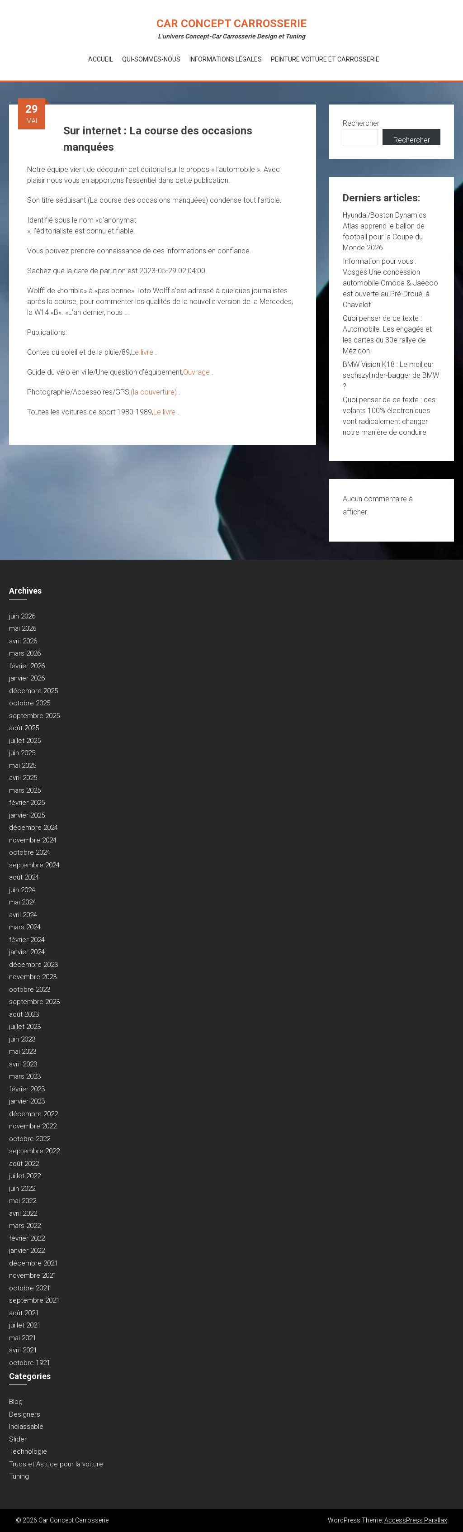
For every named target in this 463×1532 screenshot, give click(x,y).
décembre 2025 (33, 691)
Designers (24, 1414)
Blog (16, 1402)
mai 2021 (22, 1338)
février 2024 (27, 940)
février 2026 (27, 666)
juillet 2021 (25, 1325)
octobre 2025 (29, 703)
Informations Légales (225, 59)
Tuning (19, 1476)
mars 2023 (25, 1076)
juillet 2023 (25, 1027)
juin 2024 (22, 890)
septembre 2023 (34, 1002)
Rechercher (361, 123)
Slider (18, 1439)
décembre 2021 (33, 1263)
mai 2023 (22, 1051)
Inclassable (26, 1427)
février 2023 (27, 1089)
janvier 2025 (27, 815)
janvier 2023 (27, 1101)
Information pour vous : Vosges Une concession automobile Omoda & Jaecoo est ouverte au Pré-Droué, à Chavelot (390, 283)
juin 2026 (22, 616)
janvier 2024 (27, 952)
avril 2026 (23, 641)
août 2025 (24, 728)
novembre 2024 (33, 840)
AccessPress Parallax (415, 1520)
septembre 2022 (34, 1151)
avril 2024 (23, 915)
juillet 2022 (25, 1176)
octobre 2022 (29, 1139)
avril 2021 (23, 1350)
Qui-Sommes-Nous (151, 59)
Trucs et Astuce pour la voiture (56, 1464)
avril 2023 (23, 1064)
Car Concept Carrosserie (231, 23)
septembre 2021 (34, 1300)
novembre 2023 (33, 977)
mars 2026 (25, 653)
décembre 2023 (33, 965)
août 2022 (24, 1164)
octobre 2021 (29, 1288)
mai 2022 (22, 1201)
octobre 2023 (29, 989)
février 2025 (27, 803)
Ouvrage (197, 372)
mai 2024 (22, 902)
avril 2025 (23, 778)
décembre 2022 (33, 1114)
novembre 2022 (33, 1126)
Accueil (100, 59)
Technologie (28, 1451)
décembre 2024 (33, 827)
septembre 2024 (34, 865)
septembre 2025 (34, 716)
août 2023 (24, 1014)
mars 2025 (25, 790)
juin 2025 (22, 753)
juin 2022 (22, 1189)
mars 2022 (25, 1226)
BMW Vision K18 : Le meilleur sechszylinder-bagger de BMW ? (391, 375)
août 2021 (24, 1313)
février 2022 (27, 1238)
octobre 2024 (29, 852)
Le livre (143, 352)
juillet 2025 (25, 741)
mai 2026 (22, 628)
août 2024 (24, 877)
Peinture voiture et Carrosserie (325, 59)
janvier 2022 (27, 1251)
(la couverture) (155, 392)
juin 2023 (22, 1039)
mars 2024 (25, 927)
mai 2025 (22, 765)
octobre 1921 (29, 1363)
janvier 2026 (27, 678)
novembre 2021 (33, 1275)
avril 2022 (23, 1213)
